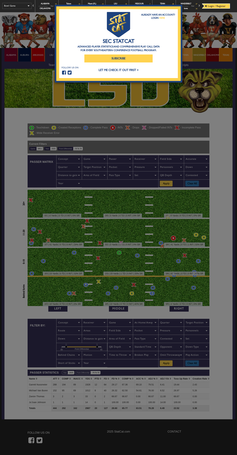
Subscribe (118, 58)
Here (162, 18)
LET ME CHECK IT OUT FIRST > (119, 70)
